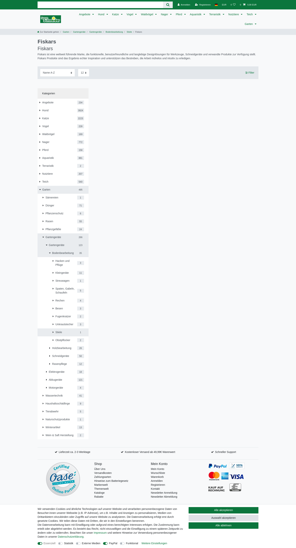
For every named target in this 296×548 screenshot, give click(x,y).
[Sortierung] (57, 72)
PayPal (113, 543)
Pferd (179, 14)
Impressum (100, 532)
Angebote (85, 14)
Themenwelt (101, 488)
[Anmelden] (184, 4)
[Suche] (168, 5)
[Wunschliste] (233, 4)
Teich (250, 14)
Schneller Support (225, 451)
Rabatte (98, 496)
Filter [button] (249, 73)
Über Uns (99, 468)
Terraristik (215, 14)
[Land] (216, 4)
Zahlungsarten (102, 476)
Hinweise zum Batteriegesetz (111, 480)
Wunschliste (158, 472)
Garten (249, 23)
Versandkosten (103, 472)
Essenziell (49, 543)
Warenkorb (157, 476)
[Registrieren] (203, 4)
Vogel (130, 14)
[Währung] (224, 4)
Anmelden (157, 480)
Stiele (129, 32)
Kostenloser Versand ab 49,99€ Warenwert (150, 451)
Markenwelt (101, 484)
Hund (101, 14)
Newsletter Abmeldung (164, 496)
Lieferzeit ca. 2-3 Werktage (74, 451)
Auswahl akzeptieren (223, 517)
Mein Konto (157, 468)
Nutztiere (234, 14)
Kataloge (99, 492)
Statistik (68, 543)
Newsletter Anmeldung (164, 492)
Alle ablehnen (224, 525)
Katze (116, 14)
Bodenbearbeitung (114, 32)
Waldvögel (147, 14)
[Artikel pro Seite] (83, 72)
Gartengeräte (79, 32)
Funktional (132, 543)
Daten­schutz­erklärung (70, 536)
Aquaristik (196, 14)
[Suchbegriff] (100, 5)
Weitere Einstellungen (154, 543)
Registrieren (158, 484)
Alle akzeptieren (223, 510)
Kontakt (155, 488)
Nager (165, 14)
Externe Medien (91, 543)
